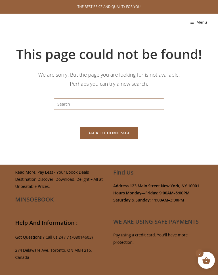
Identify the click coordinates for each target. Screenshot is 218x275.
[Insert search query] (109, 104)
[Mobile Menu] (198, 22)
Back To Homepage (108, 132)
